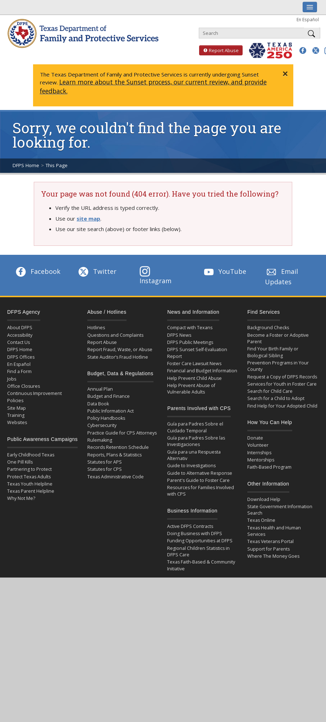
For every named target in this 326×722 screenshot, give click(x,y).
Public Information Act (110, 411)
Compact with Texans (189, 328)
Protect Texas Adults (29, 477)
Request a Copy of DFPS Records (282, 377)
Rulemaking (99, 440)
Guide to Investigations (191, 466)
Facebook (37, 271)
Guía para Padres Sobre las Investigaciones (196, 441)
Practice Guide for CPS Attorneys (122, 433)
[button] (302, 50)
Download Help (263, 499)
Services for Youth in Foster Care (282, 384)
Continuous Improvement (34, 393)
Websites (17, 422)
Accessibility (19, 335)
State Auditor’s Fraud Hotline (117, 357)
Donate (255, 438)
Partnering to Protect (29, 469)
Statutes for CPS (104, 469)
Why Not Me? (21, 498)
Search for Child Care (270, 391)
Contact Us (18, 342)
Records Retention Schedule (118, 447)
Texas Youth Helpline (29, 484)
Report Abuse (219, 50)
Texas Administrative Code (115, 477)
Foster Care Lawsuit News (194, 363)
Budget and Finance (108, 396)
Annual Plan (100, 389)
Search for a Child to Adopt (275, 398)
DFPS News (179, 335)
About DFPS (19, 328)
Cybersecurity (101, 425)
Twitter (96, 271)
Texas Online (261, 520)
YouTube (224, 271)
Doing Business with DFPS (194, 533)
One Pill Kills (20, 462)
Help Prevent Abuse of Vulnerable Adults (191, 388)
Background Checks (268, 328)
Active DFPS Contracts (190, 526)
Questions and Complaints (115, 335)
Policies (15, 400)
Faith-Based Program (269, 467)
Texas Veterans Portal (270, 541)
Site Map (16, 408)
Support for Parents (268, 549)
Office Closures (23, 386)
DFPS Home (26, 165)
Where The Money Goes (273, 556)
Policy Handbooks (106, 418)
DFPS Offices (21, 357)
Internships (259, 453)
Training (15, 415)
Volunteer (257, 445)
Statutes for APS (104, 462)
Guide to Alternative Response (199, 473)
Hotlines (96, 328)
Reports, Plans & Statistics (114, 455)
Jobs (11, 379)
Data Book (98, 404)
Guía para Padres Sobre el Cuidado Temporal (195, 427)
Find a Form (19, 371)
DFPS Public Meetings (190, 342)
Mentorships (260, 460)
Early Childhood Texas (30, 455)
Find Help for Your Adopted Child (282, 406)
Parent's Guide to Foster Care (198, 480)
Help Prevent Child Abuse (194, 378)
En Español (308, 19)
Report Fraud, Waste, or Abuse (119, 349)
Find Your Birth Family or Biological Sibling (272, 352)
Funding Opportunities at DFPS (200, 541)
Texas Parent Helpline (30, 491)
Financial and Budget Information (202, 371)
